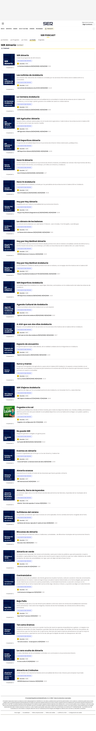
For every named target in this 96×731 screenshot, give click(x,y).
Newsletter (89, 28)
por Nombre (4, 40)
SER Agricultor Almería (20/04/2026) (28, 131)
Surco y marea (24, 363)
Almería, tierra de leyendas (30, 490)
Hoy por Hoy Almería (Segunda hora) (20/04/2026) (32, 212)
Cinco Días (51, 719)
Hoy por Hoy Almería (27, 201)
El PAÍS (28, 717)
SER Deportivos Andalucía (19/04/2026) (29, 295)
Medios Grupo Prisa (15, 722)
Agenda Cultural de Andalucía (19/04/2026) (30, 315)
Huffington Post (31, 719)
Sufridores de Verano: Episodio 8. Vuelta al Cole (31, 523)
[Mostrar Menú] (3, 23)
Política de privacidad (37, 712)
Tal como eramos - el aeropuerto (27, 642)
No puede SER (23, 431)
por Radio (33, 40)
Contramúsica (24, 575)
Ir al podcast (9, 67)
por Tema (24, 40)
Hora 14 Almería (25, 160)
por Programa (15, 40)
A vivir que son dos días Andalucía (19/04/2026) (31, 335)
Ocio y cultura (23, 28)
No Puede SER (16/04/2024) (25, 442)
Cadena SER (48, 23)
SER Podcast (48, 35)
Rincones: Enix (21, 543)
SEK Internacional (22, 481)
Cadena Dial (57, 719)
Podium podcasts (44, 721)
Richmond (28, 721)
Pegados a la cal (25, 407)
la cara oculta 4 (22, 661)
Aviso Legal (17, 712)
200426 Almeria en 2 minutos (26, 254)
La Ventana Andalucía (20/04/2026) (28, 66)
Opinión (32, 28)
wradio (44, 719)
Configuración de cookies (75, 712)
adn (71, 717)
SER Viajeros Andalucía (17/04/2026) (28, 398)
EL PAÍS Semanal (63, 719)
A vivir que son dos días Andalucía (34, 324)
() (20, 45)
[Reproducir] (18, 64)
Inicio (2, 28)
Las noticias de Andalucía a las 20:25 (28, 88)
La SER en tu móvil (62, 712)
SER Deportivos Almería (28, 140)
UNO (40, 719)
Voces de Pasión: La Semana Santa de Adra (30, 462)
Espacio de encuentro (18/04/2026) (28, 355)
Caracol (77, 717)
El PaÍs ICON (51, 721)
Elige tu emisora (87, 24)
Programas (39, 28)
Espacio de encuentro (28, 344)
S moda (58, 721)
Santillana (43, 717)
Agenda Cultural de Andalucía (32, 304)
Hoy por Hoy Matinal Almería (31, 241)
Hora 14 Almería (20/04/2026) (26, 173)
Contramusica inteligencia (25, 592)
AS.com (66, 717)
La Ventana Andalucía (28, 96)
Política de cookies (50, 712)
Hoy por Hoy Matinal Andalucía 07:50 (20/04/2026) (32, 274)
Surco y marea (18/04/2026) (25, 379)
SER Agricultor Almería (28, 118)
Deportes (9, 28)
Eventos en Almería (26, 450)
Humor (15, 28)
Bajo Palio (22, 601)
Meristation (73, 721)
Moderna (36, 721)
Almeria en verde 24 (23, 566)
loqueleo (65, 721)
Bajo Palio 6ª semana (23, 616)
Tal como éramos (25, 624)
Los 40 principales (36, 717)
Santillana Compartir (52, 717)
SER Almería (23, 55)
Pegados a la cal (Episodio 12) (26, 422)
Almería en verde (25, 551)
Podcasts (50, 28)
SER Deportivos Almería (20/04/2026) (28, 151)
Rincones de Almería (27, 532)
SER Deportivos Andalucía (30, 282)
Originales (41, 40)
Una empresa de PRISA (15, 718)
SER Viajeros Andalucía (28, 387)
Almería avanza (25, 470)
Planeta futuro (70, 719)
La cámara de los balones (30, 221)
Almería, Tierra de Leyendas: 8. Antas (28, 503)
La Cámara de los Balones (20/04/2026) (29, 232)
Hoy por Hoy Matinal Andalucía (32, 263)
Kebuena (77, 719)
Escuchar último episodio (24, 60)
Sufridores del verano (28, 512)
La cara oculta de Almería (30, 650)
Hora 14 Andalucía (26, 182)
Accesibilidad (26, 712)
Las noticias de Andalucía (30, 75)
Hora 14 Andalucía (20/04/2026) (27, 193)
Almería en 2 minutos (27, 670)
